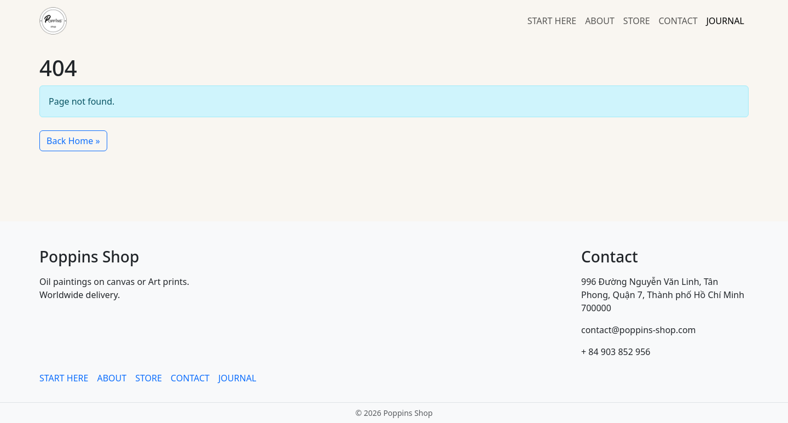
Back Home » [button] (73, 141)
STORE (636, 21)
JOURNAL (725, 21)
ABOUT (600, 21)
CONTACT (678, 21)
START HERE (552, 21)
